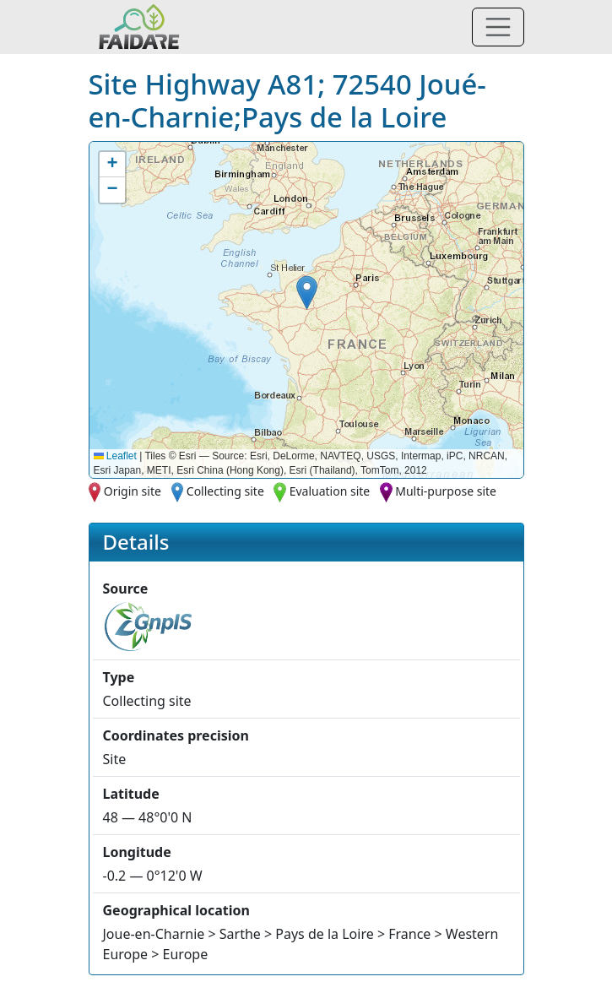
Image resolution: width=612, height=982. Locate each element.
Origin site (132, 491)
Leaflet (115, 456)
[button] (306, 292)
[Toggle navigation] (498, 27)
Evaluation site (330, 491)
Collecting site (225, 491)
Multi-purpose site (445, 491)
